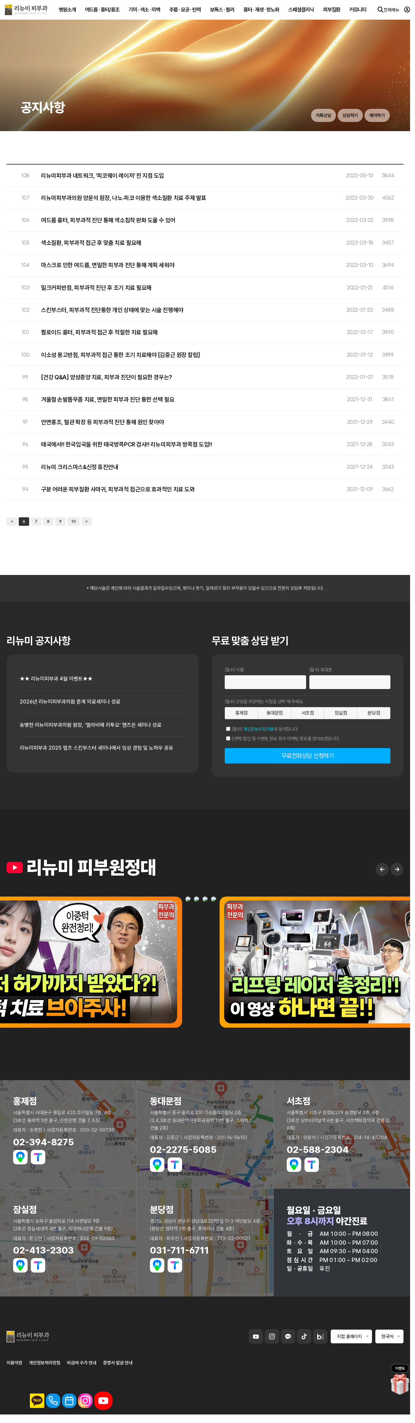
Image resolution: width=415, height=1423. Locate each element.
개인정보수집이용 (258, 729)
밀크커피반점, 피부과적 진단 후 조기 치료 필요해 (96, 288)
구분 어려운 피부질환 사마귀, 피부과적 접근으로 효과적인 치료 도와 (118, 489)
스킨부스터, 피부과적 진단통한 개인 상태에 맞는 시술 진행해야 (112, 310)
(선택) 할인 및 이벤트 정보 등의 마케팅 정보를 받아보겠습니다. (286, 738)
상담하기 (341, 115)
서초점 (307, 713)
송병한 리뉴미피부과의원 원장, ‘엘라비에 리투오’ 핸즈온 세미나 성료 (100, 727)
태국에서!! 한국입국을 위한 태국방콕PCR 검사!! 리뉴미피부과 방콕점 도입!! (126, 444)
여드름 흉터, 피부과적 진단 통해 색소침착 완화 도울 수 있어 (108, 220)
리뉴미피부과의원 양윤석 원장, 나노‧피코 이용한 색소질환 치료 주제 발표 (123, 198)
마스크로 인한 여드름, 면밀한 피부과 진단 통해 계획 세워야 (107, 265)
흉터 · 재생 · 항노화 (260, 13)
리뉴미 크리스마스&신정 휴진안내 (79, 467)
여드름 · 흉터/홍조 (101, 13)
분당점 (373, 713)
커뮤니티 (356, 13)
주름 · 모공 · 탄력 (183, 13)
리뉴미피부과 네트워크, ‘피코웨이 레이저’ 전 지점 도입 (102, 176)
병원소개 (65, 13)
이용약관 (14, 1370)
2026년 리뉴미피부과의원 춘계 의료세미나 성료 (76, 703)
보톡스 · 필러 (221, 13)
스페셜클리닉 (300, 13)
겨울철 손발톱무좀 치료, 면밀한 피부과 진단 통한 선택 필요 (107, 400)
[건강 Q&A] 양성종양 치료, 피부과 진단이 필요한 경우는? (106, 377)
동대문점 (274, 713)
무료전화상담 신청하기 (307, 756)
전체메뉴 (382, 13)
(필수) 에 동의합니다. (265, 729)
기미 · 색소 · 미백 (143, 13)
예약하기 (374, 115)
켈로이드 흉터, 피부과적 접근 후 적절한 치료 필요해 (99, 332)
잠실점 (341, 713)
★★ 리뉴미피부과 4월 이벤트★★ (61, 679)
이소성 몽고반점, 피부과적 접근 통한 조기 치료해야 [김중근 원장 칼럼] (120, 355)
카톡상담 (309, 115)
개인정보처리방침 (44, 1370)
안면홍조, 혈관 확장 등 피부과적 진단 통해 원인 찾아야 (102, 422)
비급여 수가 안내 (81, 1370)
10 (73, 521)
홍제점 (241, 713)
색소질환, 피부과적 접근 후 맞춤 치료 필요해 (91, 243)
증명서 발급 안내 (118, 1370)
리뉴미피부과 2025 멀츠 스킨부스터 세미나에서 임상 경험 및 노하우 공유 (100, 755)
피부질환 (330, 13)
